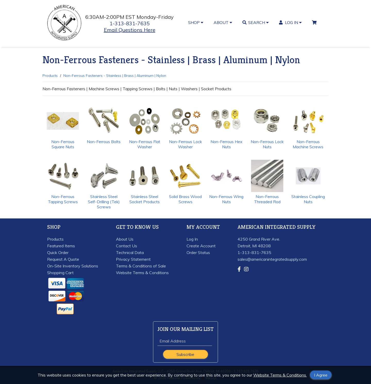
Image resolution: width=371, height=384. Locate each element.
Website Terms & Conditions (142, 272)
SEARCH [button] (255, 22)
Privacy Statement (133, 259)
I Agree (320, 375)
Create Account (201, 245)
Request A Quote (63, 259)
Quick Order (58, 252)
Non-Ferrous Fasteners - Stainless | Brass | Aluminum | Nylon (114, 75)
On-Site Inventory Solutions (72, 265)
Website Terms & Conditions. (280, 375)
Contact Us (126, 245)
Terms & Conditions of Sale (141, 265)
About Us (124, 239)
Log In (192, 239)
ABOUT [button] (223, 22)
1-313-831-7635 (129, 23)
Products (50, 75)
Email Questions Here (129, 30)
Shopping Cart (60, 272)
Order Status (198, 252)
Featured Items (61, 245)
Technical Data (130, 252)
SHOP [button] (195, 22)
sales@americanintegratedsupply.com (272, 259)
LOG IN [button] (290, 22)
